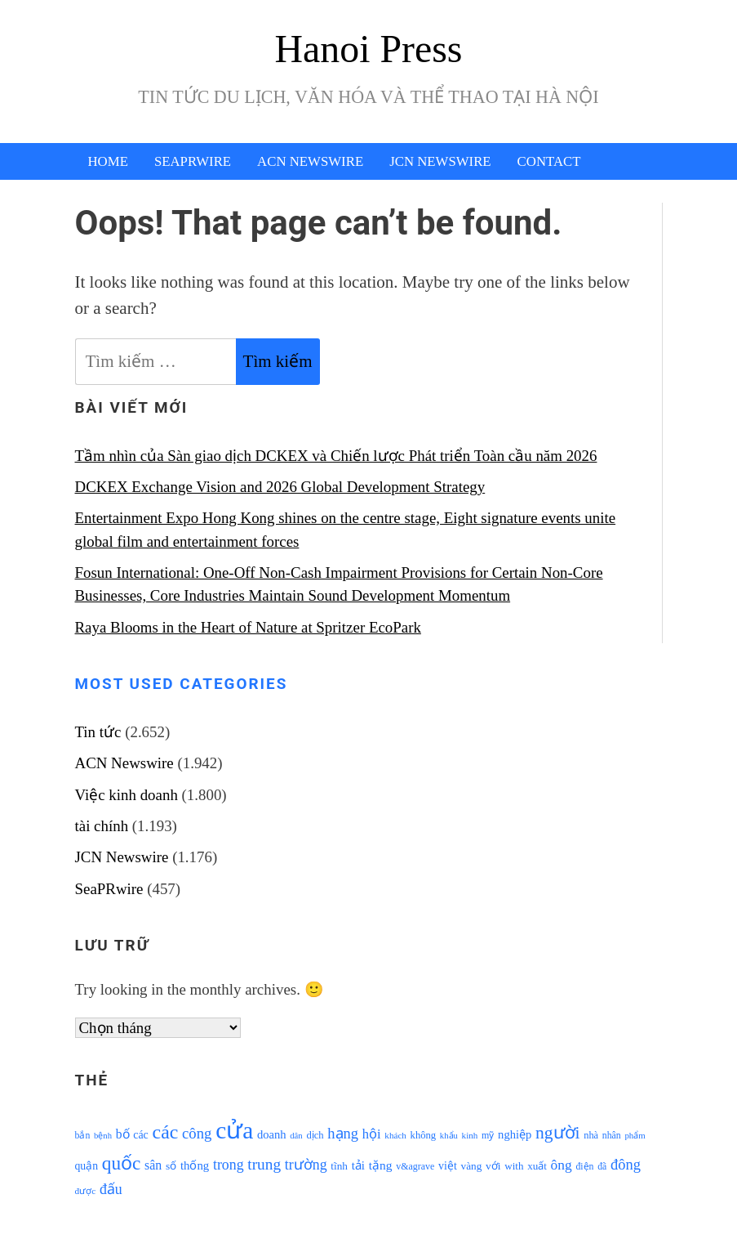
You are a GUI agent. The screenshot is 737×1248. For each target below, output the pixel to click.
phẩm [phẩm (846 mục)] (634, 1135)
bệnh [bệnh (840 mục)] (103, 1135)
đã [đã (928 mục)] (601, 1166)
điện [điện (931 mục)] (584, 1166)
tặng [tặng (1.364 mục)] (381, 1165)
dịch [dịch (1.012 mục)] (314, 1135)
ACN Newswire (310, 161)
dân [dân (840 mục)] (296, 1135)
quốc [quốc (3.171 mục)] (121, 1163)
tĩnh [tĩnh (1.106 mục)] (339, 1166)
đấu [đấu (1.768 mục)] (111, 1189)
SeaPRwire (192, 161)
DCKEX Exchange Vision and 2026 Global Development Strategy (280, 486)
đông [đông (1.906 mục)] (625, 1164)
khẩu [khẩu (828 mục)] (449, 1135)
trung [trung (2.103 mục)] (264, 1164)
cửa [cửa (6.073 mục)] (234, 1130)
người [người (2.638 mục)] (557, 1133)
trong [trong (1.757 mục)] (228, 1164)
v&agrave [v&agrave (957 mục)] (415, 1166)
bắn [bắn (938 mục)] (83, 1135)
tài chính (102, 825)
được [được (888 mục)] (85, 1191)
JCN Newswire (440, 161)
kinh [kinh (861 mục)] (470, 1135)
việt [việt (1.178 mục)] (447, 1166)
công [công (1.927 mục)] (196, 1133)
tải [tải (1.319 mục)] (358, 1165)
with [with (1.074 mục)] (513, 1166)
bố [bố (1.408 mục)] (123, 1134)
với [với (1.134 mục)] (493, 1166)
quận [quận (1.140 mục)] (87, 1166)
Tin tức (98, 731)
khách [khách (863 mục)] (395, 1135)
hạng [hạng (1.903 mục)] (342, 1133)
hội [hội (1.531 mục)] (371, 1134)
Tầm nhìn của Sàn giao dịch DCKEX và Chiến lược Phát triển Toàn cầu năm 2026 (336, 455)
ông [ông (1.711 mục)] (561, 1165)
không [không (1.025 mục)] (424, 1135)
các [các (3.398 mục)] (166, 1132)
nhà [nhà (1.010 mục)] (591, 1135)
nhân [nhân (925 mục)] (611, 1135)
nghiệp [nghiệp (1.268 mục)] (514, 1134)
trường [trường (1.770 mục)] (306, 1164)
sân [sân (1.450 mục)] (153, 1165)
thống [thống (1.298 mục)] (194, 1165)
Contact (549, 161)
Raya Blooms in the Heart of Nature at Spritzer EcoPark (248, 627)
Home (108, 161)
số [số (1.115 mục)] (171, 1166)
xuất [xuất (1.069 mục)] (537, 1166)
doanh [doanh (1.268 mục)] (271, 1134)
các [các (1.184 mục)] (141, 1135)
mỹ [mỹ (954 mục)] (488, 1135)
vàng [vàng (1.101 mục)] (471, 1166)
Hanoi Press (369, 48)
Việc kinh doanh (126, 794)
